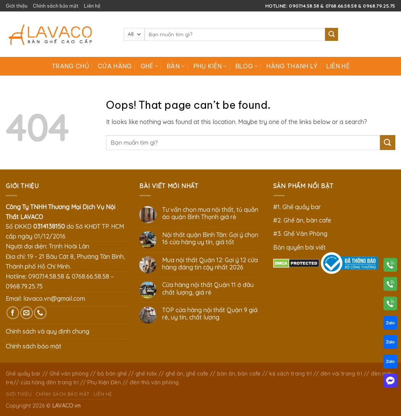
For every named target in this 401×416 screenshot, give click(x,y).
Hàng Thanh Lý (291, 66)
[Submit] (331, 34)
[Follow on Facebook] (12, 312)
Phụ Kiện (210, 66)
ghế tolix (146, 373)
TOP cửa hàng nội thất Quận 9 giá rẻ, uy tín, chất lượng (210, 313)
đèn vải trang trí (341, 373)
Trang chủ (70, 66)
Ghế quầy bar (23, 373)
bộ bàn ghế (112, 373)
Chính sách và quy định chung (47, 331)
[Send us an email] (26, 312)
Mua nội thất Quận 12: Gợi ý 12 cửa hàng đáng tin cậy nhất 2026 (210, 263)
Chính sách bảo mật (56, 6)
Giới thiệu (16, 6)
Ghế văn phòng (69, 373)
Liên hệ (92, 6)
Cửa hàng (115, 66)
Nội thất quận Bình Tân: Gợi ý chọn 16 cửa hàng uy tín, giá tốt (210, 238)
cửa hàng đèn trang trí (50, 382)
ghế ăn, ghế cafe (187, 373)
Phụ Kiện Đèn (104, 382)
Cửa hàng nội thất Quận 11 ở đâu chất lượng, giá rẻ (208, 288)
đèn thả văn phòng (154, 382)
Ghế (149, 66)
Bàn (176, 66)
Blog (246, 66)
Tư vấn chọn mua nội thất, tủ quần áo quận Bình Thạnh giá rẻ (210, 213)
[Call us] (40, 312)
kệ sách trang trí (290, 373)
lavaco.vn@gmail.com (54, 298)
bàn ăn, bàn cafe (239, 373)
